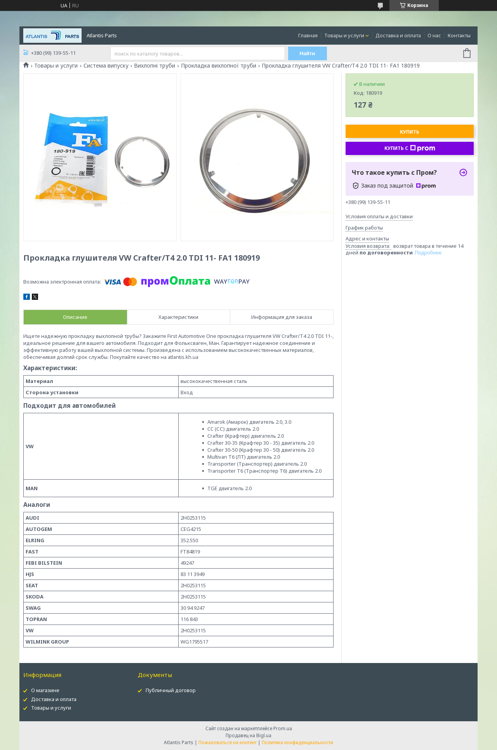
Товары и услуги (344, 35)
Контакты (459, 35)
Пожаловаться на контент (227, 742)
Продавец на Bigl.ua (248, 735)
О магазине (45, 690)
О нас (434, 35)
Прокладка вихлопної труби (218, 65)
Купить (409, 132)
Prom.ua (282, 728)
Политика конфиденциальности (297, 742)
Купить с (409, 148)
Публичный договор (171, 690)
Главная (308, 35)
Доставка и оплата (398, 35)
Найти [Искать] (307, 53)
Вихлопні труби (154, 65)
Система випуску (106, 65)
